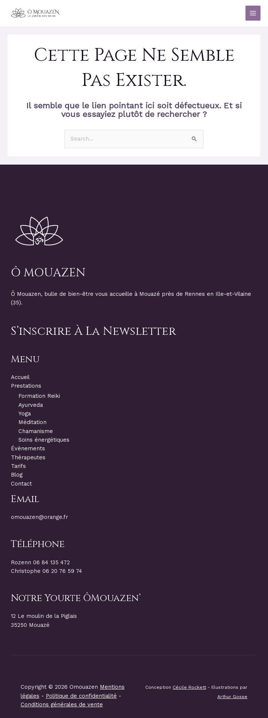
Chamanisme (35, 431)
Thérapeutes (28, 457)
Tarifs (18, 466)
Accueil (20, 377)
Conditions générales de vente (62, 704)
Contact (21, 483)
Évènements (28, 448)
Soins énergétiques (43, 439)
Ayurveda (30, 405)
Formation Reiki (39, 396)
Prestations (26, 385)
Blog (17, 474)
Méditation (32, 422)
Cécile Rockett (189, 687)
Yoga (24, 413)
